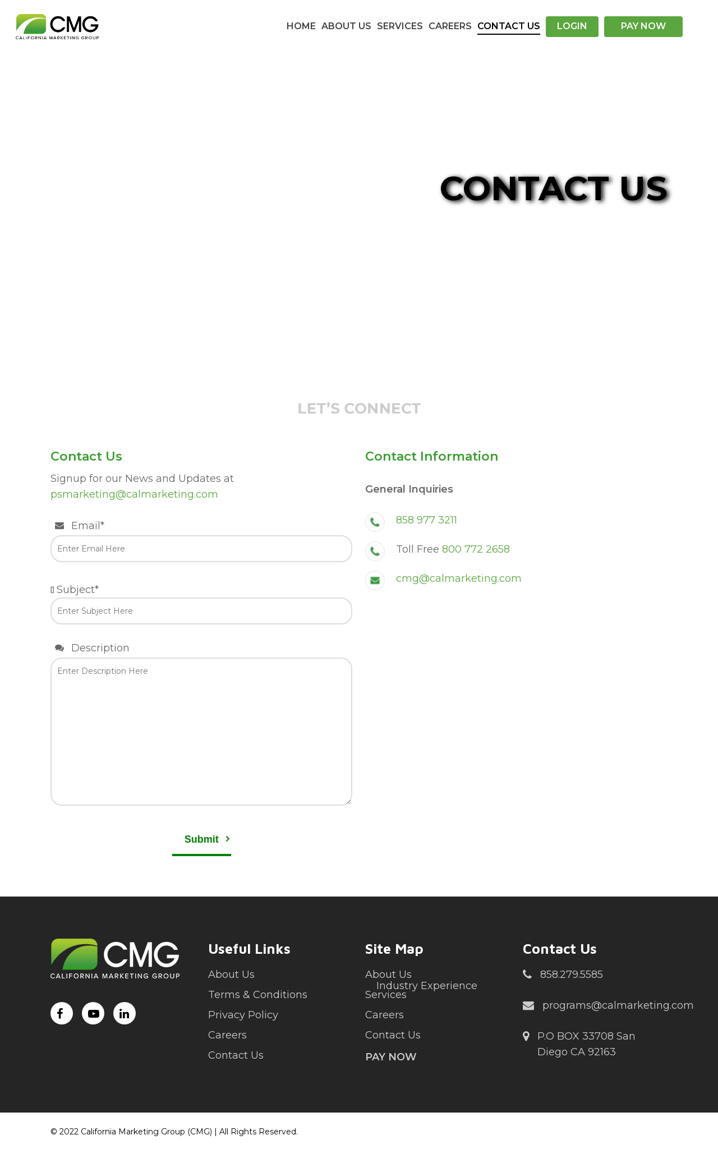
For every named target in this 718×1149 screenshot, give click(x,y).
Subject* (201, 603)
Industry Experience (426, 986)
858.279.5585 (563, 975)
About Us (346, 26)
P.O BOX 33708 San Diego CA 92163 (579, 1043)
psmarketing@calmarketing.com (134, 494)
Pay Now (643, 26)
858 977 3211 (426, 520)
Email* (201, 541)
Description (201, 726)
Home (301, 26)
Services (400, 26)
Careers (450, 26)
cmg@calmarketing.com (459, 578)
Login (572, 26)
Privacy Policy (243, 1015)
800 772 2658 (476, 549)
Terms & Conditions (257, 995)
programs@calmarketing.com (608, 1006)
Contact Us (508, 26)
